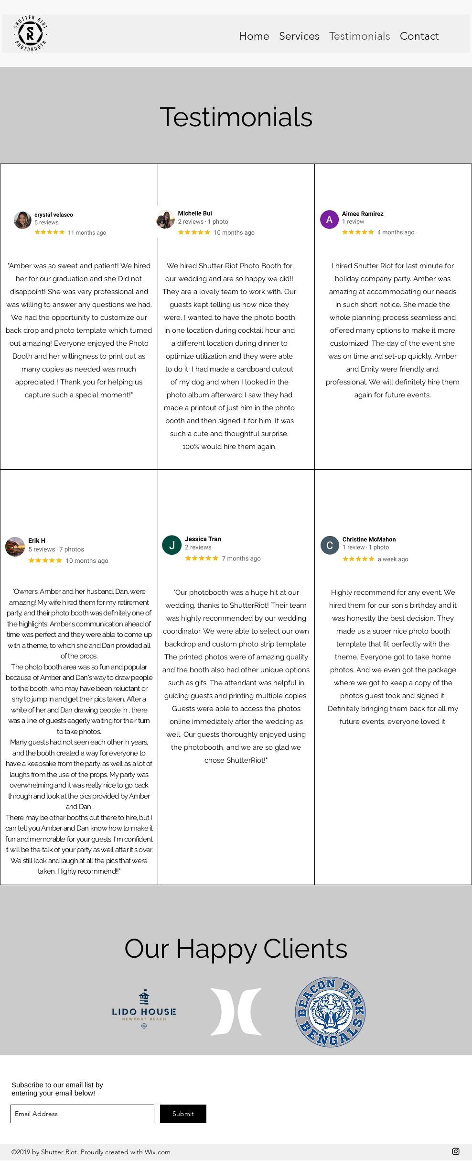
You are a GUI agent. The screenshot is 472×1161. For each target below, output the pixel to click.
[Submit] (183, 1114)
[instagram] (456, 1151)
